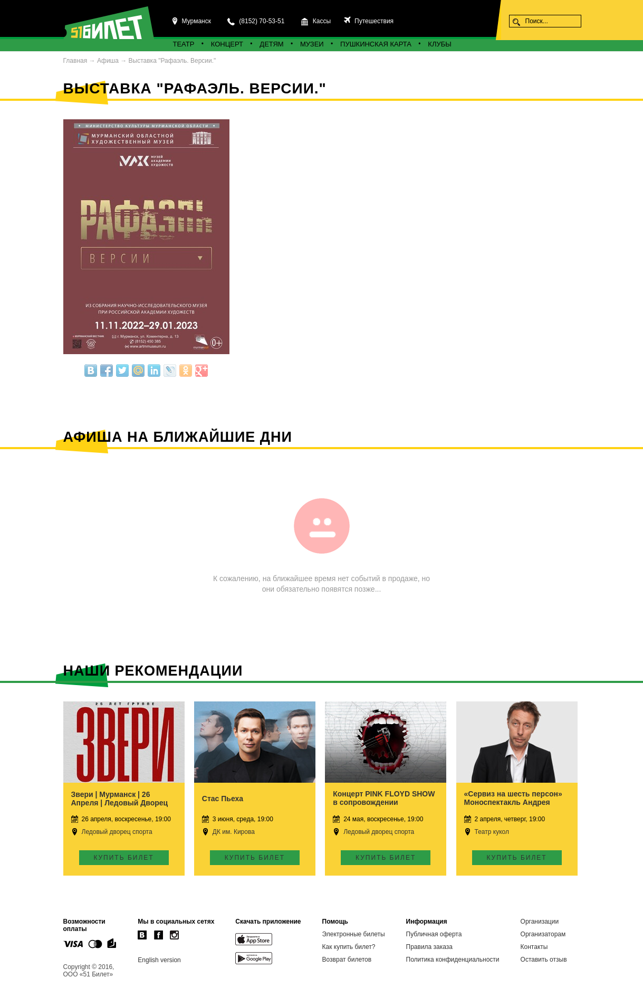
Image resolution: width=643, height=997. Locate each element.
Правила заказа (429, 947)
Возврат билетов (347, 959)
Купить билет (123, 857)
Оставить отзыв (544, 959)
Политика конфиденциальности (453, 959)
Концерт (227, 44)
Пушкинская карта (375, 44)
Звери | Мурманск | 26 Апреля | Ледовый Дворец (119, 798)
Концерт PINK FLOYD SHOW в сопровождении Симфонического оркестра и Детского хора (385, 806)
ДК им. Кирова (234, 831)
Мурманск (196, 21)
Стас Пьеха (222, 798)
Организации (540, 921)
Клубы (439, 44)
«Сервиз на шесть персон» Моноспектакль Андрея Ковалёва (513, 802)
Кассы (322, 21)
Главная (75, 60)
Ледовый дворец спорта (117, 831)
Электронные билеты (353, 934)
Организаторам (543, 934)
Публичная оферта (434, 934)
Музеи (312, 44)
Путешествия (373, 21)
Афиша (108, 60)
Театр (184, 44)
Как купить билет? (349, 947)
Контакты (534, 947)
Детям (271, 44)
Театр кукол (492, 831)
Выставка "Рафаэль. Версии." (172, 60)
